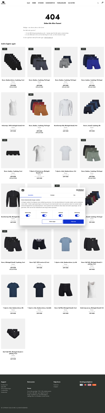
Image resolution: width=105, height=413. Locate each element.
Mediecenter (4, 392)
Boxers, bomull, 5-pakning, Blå (91, 125)
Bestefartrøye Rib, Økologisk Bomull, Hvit (65, 125)
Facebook (56, 385)
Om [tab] (74, 195)
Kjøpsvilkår (3, 387)
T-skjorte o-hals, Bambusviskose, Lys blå (65, 262)
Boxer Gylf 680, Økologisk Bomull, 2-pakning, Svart (91, 263)
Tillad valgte (52, 221)
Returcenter (31, 382)
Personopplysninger (6, 388)
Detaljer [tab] (52, 195)
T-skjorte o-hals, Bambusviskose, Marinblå (39, 308)
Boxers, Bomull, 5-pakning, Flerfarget (91, 217)
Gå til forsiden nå (48, 37)
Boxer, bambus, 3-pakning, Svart (13, 171)
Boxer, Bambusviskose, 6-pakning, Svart (13, 80)
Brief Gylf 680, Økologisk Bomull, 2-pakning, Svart (13, 352)
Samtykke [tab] (30, 195)
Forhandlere (61, 3)
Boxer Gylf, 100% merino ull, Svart (39, 262)
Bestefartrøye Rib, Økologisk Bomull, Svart (13, 217)
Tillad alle (73, 221)
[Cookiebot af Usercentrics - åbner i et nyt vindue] (77, 190)
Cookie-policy (4, 390)
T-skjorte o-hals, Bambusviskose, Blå (13, 308)
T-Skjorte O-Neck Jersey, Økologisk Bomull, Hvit (39, 172)
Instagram (56, 387)
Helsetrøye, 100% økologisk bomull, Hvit (13, 125)
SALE (28, 3)
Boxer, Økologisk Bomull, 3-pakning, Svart (13, 262)
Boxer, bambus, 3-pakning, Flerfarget (91, 80)
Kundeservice (50, 3)
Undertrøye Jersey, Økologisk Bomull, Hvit (92, 308)
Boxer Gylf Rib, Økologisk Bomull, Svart (66, 308)
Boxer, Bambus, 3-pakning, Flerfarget (39, 80)
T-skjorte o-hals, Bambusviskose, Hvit (65, 171)
